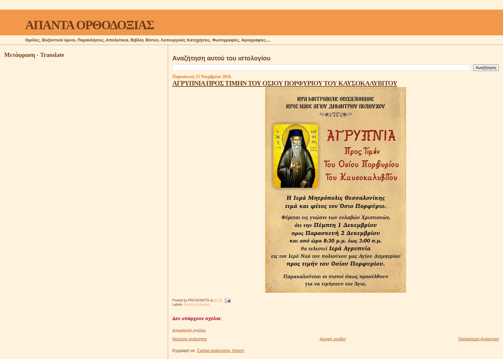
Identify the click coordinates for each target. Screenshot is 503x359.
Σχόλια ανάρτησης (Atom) (220, 350)
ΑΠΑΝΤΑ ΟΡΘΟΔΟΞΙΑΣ (89, 25)
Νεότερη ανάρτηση (189, 339)
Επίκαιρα (203, 304)
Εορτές (189, 304)
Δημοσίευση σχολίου (189, 330)
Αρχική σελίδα (332, 339)
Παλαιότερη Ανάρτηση (478, 339)
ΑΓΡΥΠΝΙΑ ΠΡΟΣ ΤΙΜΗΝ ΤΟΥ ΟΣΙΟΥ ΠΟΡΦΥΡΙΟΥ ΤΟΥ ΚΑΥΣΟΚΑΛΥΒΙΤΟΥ (284, 83)
